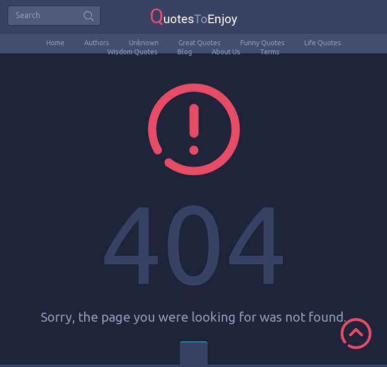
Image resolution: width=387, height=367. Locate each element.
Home (55, 43)
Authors (96, 43)
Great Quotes (199, 43)
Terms (270, 52)
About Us (226, 52)
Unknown (144, 43)
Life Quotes (322, 43)
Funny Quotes (262, 43)
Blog (184, 52)
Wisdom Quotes (132, 52)
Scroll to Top (356, 333)
